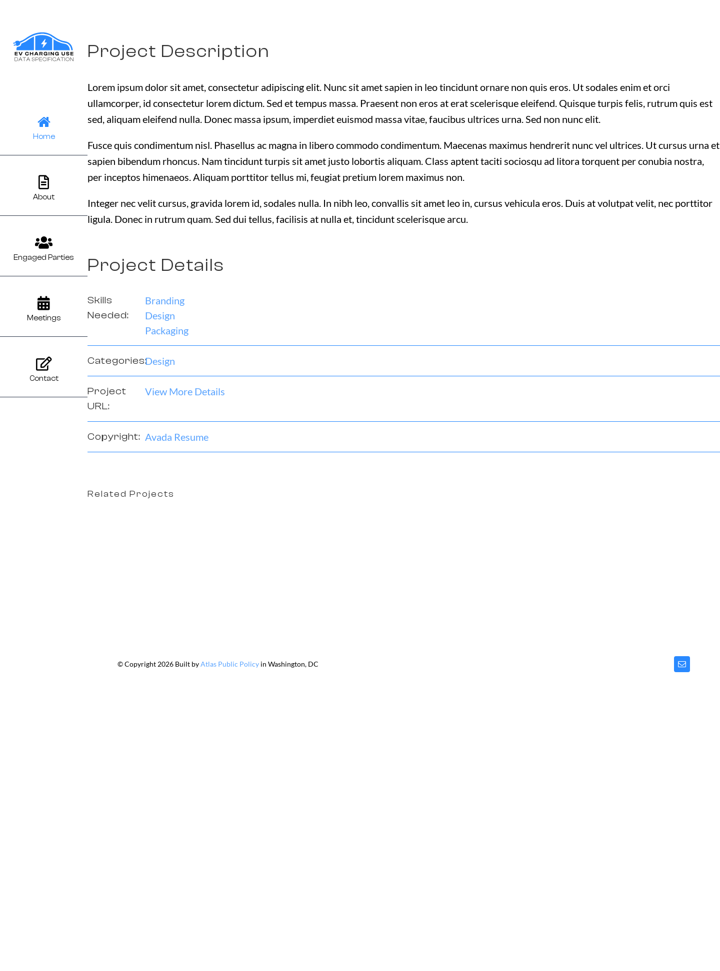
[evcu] (44, 35)
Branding (164, 300)
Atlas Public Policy (229, 664)
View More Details (185, 391)
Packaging (166, 330)
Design (160, 315)
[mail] (682, 664)
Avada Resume (176, 437)
